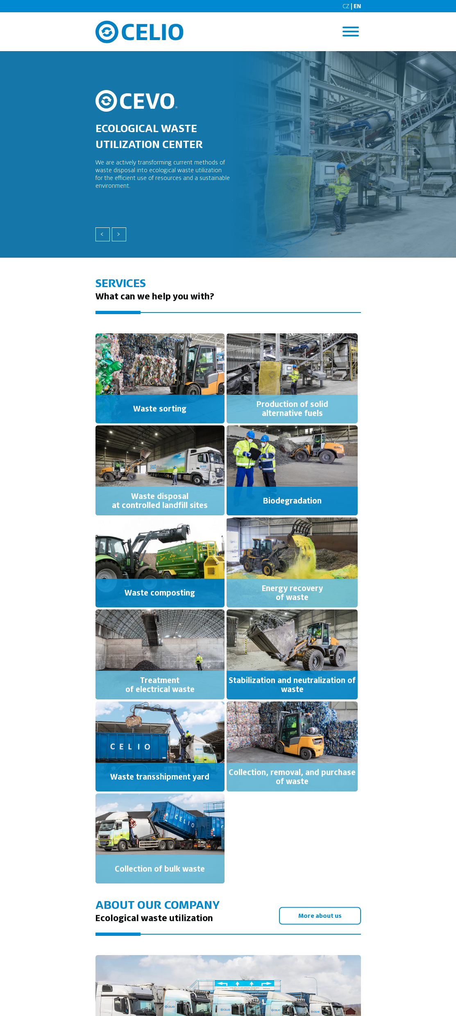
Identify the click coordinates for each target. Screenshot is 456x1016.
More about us (319, 915)
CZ (346, 6)
